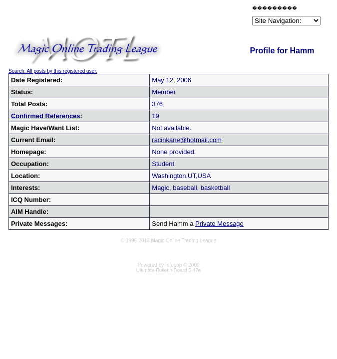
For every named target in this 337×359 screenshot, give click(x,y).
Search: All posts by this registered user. (52, 71)
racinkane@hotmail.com (187, 140)
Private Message (219, 223)
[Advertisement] (133, 17)
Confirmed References (45, 116)
